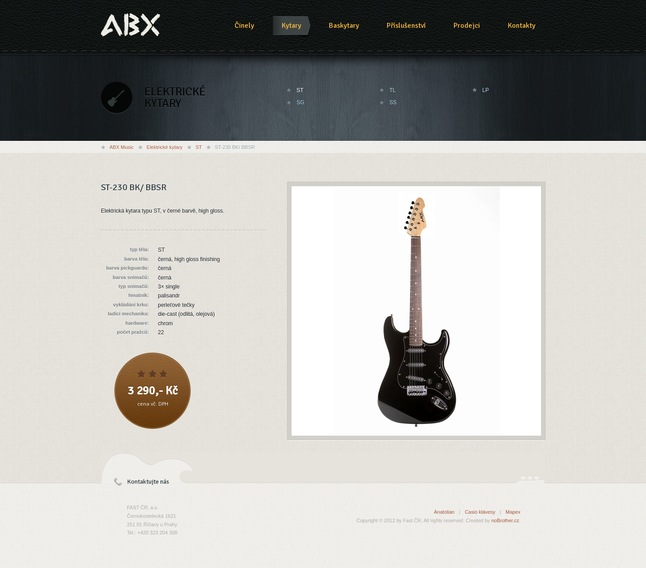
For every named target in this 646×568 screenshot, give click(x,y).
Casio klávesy (480, 512)
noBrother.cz (505, 520)
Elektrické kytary (165, 147)
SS (393, 102)
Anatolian (444, 512)
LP (485, 90)
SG (300, 102)
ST (300, 90)
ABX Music (121, 147)
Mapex (513, 512)
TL (392, 90)
